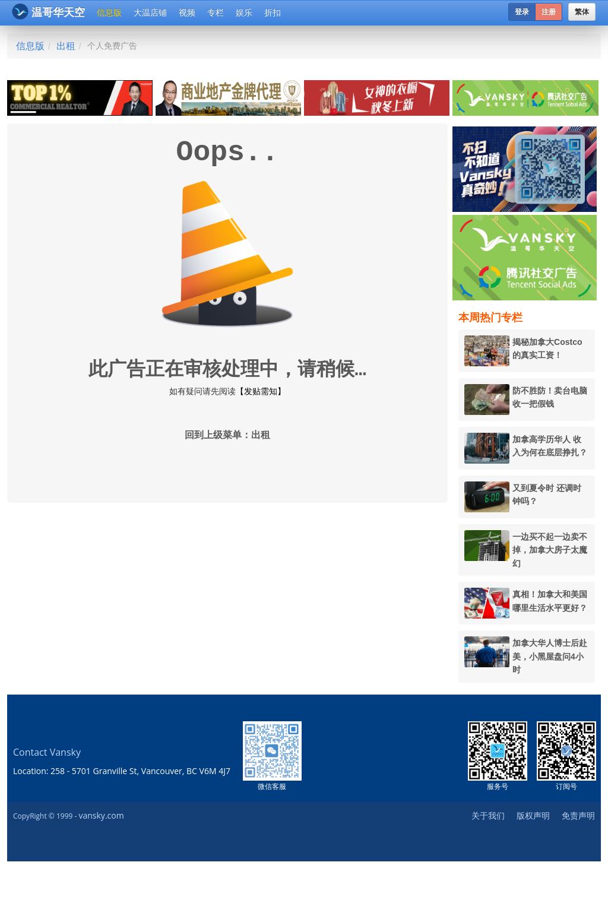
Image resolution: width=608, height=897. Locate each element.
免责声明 (578, 815)
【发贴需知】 (261, 391)
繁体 (582, 12)
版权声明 (533, 815)
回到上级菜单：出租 (227, 435)
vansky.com (101, 815)
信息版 (109, 12)
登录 (522, 12)
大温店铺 (150, 12)
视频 (187, 12)
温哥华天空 (48, 12)
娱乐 (244, 12)
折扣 (272, 12)
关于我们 (488, 815)
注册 (549, 12)
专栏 (215, 12)
